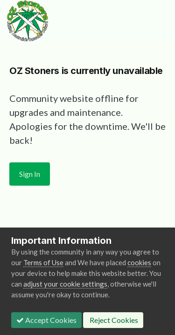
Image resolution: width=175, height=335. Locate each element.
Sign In (29, 173)
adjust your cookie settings (65, 284)
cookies (139, 262)
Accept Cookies (46, 319)
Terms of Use (43, 262)
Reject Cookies (113, 319)
